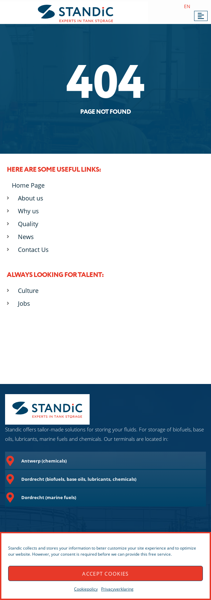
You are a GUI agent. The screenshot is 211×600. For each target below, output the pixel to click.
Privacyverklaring (117, 589)
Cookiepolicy (86, 589)
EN (187, 6)
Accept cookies (105, 573)
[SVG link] (75, 13)
